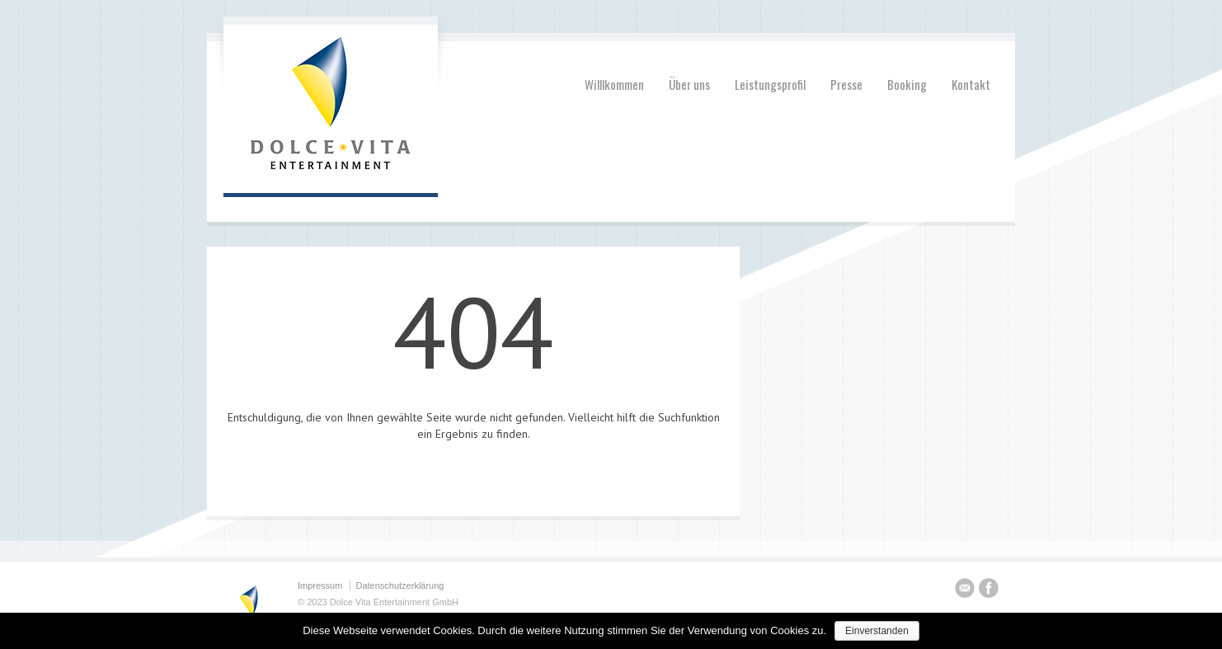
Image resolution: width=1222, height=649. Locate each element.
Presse (846, 84)
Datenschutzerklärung (399, 585)
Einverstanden (877, 631)
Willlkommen (614, 84)
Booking (907, 84)
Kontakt (971, 84)
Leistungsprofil (770, 84)
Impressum (320, 585)
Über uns (689, 84)
